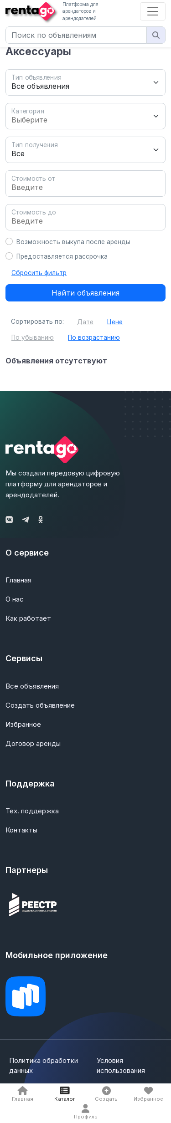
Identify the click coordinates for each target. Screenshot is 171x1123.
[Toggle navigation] (153, 11)
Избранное (23, 724)
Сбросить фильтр (39, 272)
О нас (14, 599)
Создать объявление (40, 705)
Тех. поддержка (32, 811)
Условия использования (121, 1065)
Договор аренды (33, 743)
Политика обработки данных (43, 1065)
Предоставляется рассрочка (62, 256)
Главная (18, 580)
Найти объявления (85, 292)
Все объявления (32, 686)
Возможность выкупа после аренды (73, 241)
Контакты (21, 830)
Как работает (28, 618)
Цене (115, 322)
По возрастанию (94, 337)
